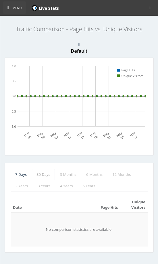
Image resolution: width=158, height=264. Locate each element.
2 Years (21, 185)
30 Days (43, 174)
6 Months (94, 174)
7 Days (21, 174)
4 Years (66, 185)
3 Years (44, 185)
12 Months (121, 174)
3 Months (68, 174)
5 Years (88, 185)
